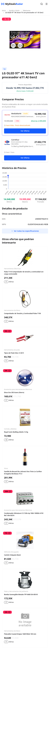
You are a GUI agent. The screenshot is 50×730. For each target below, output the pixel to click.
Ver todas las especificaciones (25, 231)
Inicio (4, 11)
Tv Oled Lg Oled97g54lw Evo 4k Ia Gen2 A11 (22, 146)
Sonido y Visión (14, 11)
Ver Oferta (25, 131)
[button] (41, 3)
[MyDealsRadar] (12, 4)
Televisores (26, 11)
